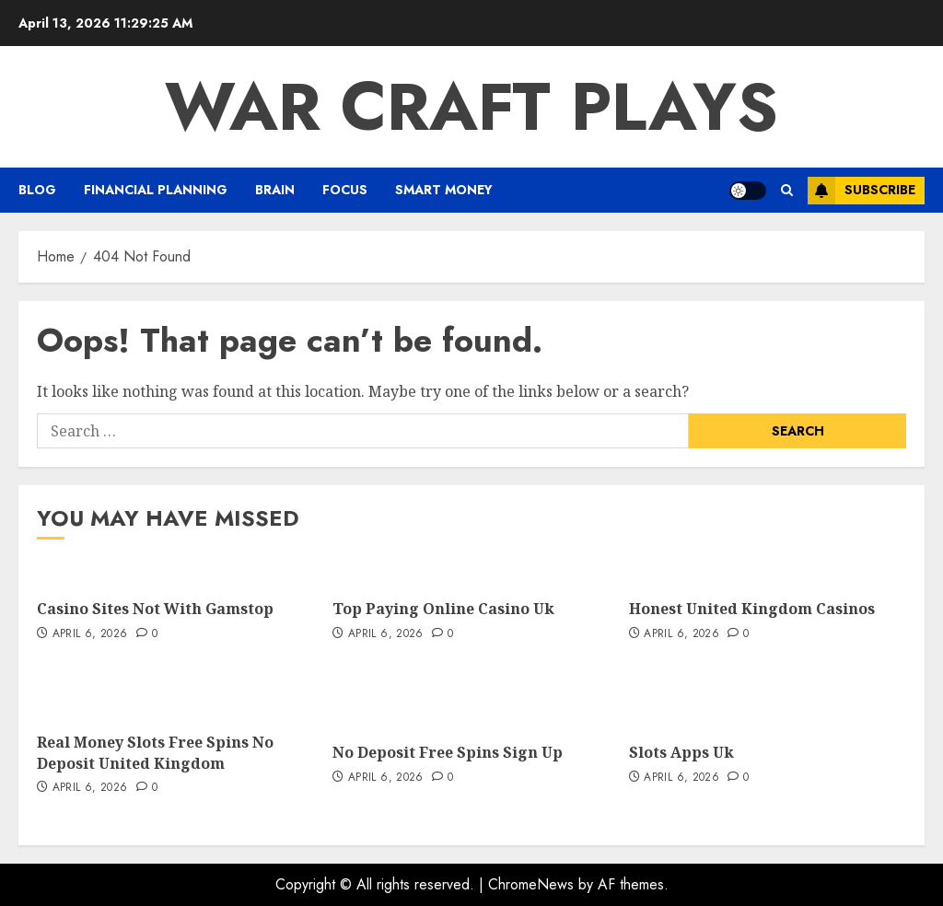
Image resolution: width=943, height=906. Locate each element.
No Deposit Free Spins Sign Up (447, 752)
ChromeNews (531, 884)
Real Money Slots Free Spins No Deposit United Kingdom (155, 752)
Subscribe (861, 190)
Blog (37, 189)
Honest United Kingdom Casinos (752, 608)
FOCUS (344, 189)
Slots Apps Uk (681, 752)
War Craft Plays (471, 107)
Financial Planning (155, 189)
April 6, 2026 (90, 634)
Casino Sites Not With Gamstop (155, 608)
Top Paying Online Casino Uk (443, 608)
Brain (275, 189)
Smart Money (444, 189)
